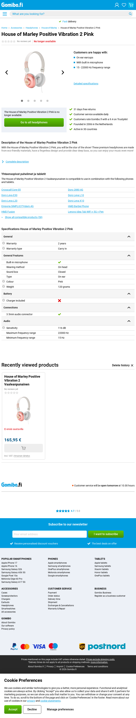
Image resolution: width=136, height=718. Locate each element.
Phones (53, 558)
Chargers (5, 599)
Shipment (52, 602)
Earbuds (5, 602)
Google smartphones (58, 575)
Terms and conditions (97, 666)
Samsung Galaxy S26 (11, 569)
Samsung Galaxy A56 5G (13, 572)
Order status (54, 596)
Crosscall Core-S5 (11, 189)
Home (4, 28)
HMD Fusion (8, 211)
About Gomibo (8, 622)
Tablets (100, 558)
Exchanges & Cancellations (61, 605)
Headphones (32, 28)
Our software (7, 625)
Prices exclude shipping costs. (100, 659)
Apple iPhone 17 (9, 563)
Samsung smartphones (59, 566)
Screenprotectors (9, 596)
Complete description (15, 161)
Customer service (60, 588)
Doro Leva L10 (76, 195)
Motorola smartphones (59, 572)
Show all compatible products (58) (21, 217)
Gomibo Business (103, 592)
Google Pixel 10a (9, 575)
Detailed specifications (86, 83)
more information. (99, 662)
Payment (52, 592)
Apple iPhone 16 (9, 566)
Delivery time (54, 599)
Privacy (50, 666)
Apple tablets (101, 563)
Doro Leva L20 (9, 200)
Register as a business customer (110, 596)
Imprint (59, 666)
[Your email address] (49, 534)
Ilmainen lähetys (22, 456)
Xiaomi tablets (102, 569)
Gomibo (6, 618)
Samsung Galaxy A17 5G (13, 582)
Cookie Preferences (75, 666)
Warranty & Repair (56, 608)
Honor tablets (101, 572)
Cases (4, 592)
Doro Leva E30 (9, 195)
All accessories (8, 612)
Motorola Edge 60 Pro (11, 579)
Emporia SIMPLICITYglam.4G (17, 206)
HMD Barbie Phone (78, 206)
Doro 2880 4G (75, 189)
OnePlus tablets (102, 575)
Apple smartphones (57, 563)
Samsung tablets (103, 566)
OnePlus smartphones (58, 569)
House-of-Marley (49, 28)
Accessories (16, 28)
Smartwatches (8, 608)
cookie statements (50, 700)
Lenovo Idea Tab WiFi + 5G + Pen (86, 211)
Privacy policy (8, 629)
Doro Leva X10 (76, 200)
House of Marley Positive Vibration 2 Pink (80, 28)
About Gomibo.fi (36, 666)
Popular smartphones (16, 558)
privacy (31, 700)
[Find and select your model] (71, 14)
